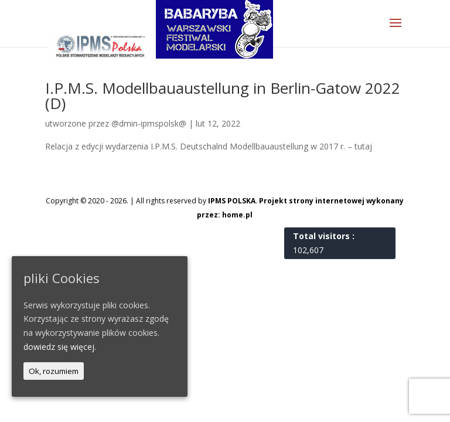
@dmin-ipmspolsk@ (148, 123)
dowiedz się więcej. (59, 346)
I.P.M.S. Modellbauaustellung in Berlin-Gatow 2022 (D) (222, 95)
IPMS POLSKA (231, 201)
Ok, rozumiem (54, 371)
